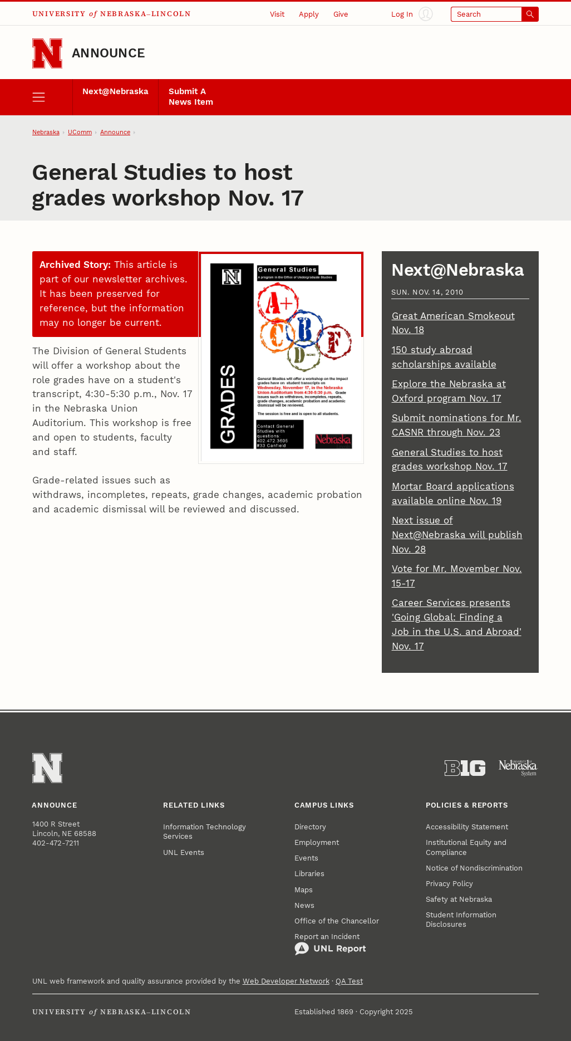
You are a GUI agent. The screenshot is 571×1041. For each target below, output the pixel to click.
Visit (277, 14)
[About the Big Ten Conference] (465, 768)
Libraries (309, 873)
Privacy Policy (449, 883)
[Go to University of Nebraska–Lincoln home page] (47, 53)
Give (340, 14)
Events (306, 858)
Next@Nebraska (115, 91)
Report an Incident (330, 944)
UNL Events (183, 852)
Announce (108, 53)
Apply (309, 14)
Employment (316, 842)
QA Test (349, 981)
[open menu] (52, 97)
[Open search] (495, 14)
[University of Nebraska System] (518, 768)
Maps (303, 890)
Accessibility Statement (467, 827)
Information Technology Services (204, 831)
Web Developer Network (286, 981)
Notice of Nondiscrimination (474, 868)
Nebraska (46, 132)
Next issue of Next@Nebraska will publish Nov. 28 (457, 535)
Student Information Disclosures (461, 919)
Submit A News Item (191, 97)
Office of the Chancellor (336, 921)
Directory (310, 827)
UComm (80, 132)
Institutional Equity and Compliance (466, 847)
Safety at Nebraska (459, 899)
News (304, 905)
